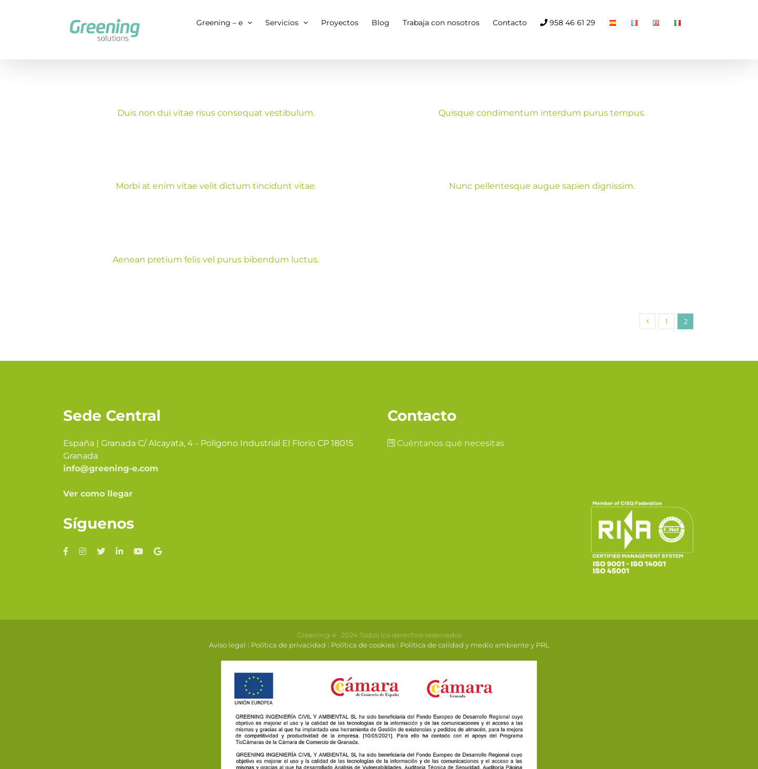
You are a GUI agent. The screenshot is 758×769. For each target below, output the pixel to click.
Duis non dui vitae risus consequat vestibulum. (216, 113)
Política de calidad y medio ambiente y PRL (475, 634)
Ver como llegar (98, 483)
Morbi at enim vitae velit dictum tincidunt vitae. (239, 182)
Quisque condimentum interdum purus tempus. (536, 113)
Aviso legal (227, 634)
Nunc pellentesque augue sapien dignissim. (524, 187)
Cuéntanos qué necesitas (445, 433)
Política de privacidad (288, 634)
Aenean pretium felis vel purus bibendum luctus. (228, 256)
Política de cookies (363, 634)
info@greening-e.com (110, 458)
